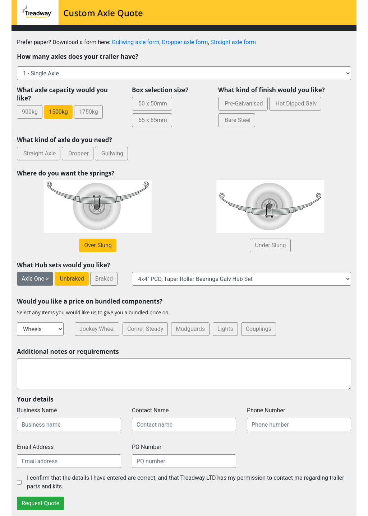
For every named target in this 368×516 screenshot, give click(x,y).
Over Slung (98, 245)
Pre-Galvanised (243, 103)
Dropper (77, 153)
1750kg (88, 111)
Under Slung (270, 245)
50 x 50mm (152, 103)
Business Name (37, 410)
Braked (104, 278)
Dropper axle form (185, 42)
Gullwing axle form (135, 42)
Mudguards (190, 328)
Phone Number (266, 410)
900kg (30, 111)
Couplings (258, 328)
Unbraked (71, 278)
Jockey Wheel (97, 328)
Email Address (35, 447)
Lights (225, 328)
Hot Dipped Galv (295, 103)
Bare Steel (236, 120)
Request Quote (40, 503)
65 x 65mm (152, 120)
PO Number (146, 447)
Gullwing (111, 153)
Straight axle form (233, 42)
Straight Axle (39, 153)
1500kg (58, 111)
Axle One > (35, 278)
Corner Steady (145, 328)
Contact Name (150, 410)
